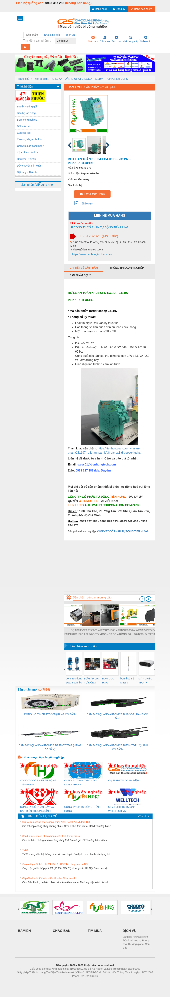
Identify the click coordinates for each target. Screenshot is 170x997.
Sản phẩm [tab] (32, 34)
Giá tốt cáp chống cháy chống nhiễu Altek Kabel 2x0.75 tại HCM (56, 822)
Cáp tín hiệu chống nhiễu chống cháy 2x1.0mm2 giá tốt (51, 836)
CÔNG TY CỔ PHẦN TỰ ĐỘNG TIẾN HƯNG (99, 227)
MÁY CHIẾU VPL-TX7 (145, 680)
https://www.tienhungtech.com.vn (91, 254)
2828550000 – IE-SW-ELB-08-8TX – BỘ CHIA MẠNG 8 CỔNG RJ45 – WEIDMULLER (96, 632)
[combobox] (75, 40)
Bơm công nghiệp (27, 119)
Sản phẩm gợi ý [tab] (80, 275)
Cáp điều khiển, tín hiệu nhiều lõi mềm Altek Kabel (48, 878)
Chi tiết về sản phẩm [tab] (84, 267)
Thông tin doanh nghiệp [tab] (127, 267)
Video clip (145, 39)
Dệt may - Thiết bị (27, 172)
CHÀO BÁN (62, 931)
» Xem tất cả (143, 816)
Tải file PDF (83, 203)
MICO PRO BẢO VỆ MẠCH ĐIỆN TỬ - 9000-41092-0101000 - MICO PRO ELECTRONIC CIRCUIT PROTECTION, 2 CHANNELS (150, 632)
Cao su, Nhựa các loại (29, 139)
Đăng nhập (99, 8)
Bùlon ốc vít (23, 126)
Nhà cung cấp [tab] (52, 34)
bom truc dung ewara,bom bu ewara (74, 681)
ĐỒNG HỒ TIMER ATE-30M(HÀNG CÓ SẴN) (50, 714)
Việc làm (93, 39)
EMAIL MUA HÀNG (92, 194)
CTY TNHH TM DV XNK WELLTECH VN (121, 808)
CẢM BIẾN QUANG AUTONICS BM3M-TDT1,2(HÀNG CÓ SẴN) (117, 747)
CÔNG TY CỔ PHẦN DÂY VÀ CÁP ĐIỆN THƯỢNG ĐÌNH (37, 808)
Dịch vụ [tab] (70, 34)
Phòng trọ (61, 981)
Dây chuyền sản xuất (29, 165)
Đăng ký (119, 8)
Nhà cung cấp (130, 39)
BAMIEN (24, 931)
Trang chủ (24, 78)
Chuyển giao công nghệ (30, 145)
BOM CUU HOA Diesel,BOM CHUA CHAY (109, 681)
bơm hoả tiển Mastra (127, 680)
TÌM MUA (95, 931)
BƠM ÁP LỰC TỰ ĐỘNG (92, 680)
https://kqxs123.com (102, 981)
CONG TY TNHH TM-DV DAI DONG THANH (80, 782)
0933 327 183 (85, 470)
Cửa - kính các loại (27, 152)
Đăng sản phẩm (141, 8)
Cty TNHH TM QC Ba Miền (123, 780)
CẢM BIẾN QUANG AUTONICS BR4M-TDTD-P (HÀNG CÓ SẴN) (50, 747)
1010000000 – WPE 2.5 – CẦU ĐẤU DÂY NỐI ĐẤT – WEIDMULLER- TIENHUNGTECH (132, 632)
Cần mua (105, 39)
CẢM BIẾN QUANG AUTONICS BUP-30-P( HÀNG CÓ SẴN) (117, 716)
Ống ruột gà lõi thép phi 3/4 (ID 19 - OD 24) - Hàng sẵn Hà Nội (55, 864)
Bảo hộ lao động (26, 113)
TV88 (25, 850)
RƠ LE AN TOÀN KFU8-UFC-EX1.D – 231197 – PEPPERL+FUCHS (89, 78)
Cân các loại (24, 132)
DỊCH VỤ (129, 931)
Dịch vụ (116, 39)
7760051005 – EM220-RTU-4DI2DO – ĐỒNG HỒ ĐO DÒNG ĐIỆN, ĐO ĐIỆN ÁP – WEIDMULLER (114, 632)
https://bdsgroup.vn (80, 981)
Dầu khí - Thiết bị (27, 159)
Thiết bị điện (40, 78)
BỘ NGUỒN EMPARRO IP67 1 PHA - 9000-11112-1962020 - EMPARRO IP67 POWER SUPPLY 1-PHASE (77, 632)
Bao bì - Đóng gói (27, 106)
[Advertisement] (109, 566)
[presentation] (142, 599)
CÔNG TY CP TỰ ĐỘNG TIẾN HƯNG (81, 808)
